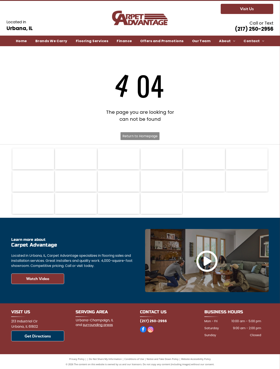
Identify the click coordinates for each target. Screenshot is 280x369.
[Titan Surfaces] (161, 203)
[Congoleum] (119, 158)
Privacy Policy (77, 359)
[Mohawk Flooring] (247, 181)
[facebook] (143, 330)
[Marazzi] (204, 181)
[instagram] (150, 330)
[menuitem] (21, 40)
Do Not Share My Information (105, 359)
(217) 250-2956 (254, 28)
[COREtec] (161, 158)
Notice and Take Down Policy (163, 359)
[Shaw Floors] (76, 203)
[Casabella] (76, 158)
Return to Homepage (140, 136)
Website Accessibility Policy (196, 359)
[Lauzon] (119, 181)
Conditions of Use (134, 359)
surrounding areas (98, 324)
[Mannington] (161, 181)
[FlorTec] (76, 181)
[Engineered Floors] (33, 181)
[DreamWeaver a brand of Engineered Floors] (247, 158)
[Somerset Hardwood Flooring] (119, 203)
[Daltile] (204, 158)
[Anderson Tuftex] (33, 158)
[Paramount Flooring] (33, 203)
